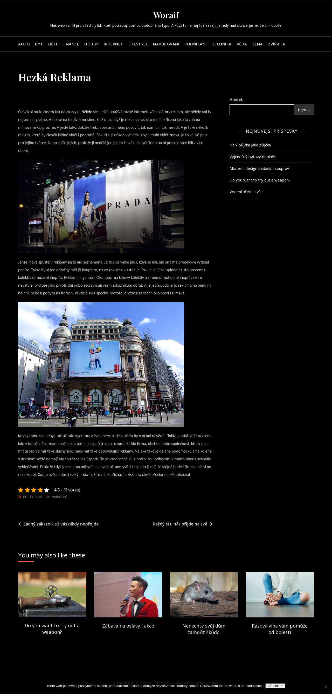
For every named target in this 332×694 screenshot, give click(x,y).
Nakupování (166, 43)
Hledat (236, 99)
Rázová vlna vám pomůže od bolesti (280, 629)
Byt (39, 43)
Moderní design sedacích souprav (259, 168)
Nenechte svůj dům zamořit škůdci (203, 629)
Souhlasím (275, 686)
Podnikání (195, 43)
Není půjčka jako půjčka (250, 144)
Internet (113, 43)
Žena (257, 43)
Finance (71, 43)
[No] (325, 686)
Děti (52, 43)
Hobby (91, 43)
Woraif (166, 14)
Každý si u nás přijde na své (180, 524)
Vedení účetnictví (245, 191)
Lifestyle (138, 43)
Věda (242, 43)
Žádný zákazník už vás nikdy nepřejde (61, 524)
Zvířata (276, 43)
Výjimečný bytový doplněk (253, 156)
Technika (222, 43)
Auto (24, 43)
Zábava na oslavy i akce (128, 626)
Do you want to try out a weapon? (260, 180)
